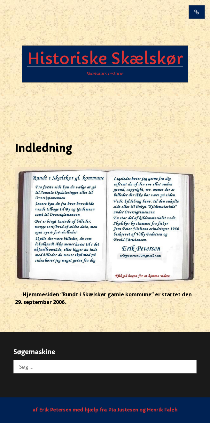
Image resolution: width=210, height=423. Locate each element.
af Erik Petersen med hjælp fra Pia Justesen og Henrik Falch (105, 410)
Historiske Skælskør (105, 58)
